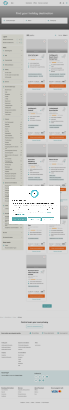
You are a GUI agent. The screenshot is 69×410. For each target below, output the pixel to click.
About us (36, 392)
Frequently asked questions (24, 389)
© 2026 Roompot (45, 402)
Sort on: (60, 35)
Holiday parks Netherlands (6, 345)
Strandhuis (20, 363)
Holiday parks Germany (6, 349)
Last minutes (37, 345)
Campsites (3, 355)
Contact (19, 392)
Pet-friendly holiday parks (23, 345)
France (14, 317)
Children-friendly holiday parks (24, 347)
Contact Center (18, 375)
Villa (19, 365)
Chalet (19, 359)
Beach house (21, 355)
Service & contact (43, 3)
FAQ (7, 375)
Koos (36, 394)
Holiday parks (4, 342)
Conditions (3, 396)
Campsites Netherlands (6, 357)
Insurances (3, 394)
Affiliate (36, 389)
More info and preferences (34, 326)
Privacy (27, 402)
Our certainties (4, 389)
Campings (3, 352)
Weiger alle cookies (34, 219)
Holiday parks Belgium (6, 347)
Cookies (32, 402)
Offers (35, 3)
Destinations (8, 317)
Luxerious (20, 349)
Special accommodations (23, 342)
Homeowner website (22, 396)
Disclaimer (38, 402)
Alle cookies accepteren (19, 219)
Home (1, 317)
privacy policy (21, 214)
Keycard (3, 392)
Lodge (19, 361)
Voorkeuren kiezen (48, 219)
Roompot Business (22, 394)
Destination (29, 3)
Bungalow (20, 357)
